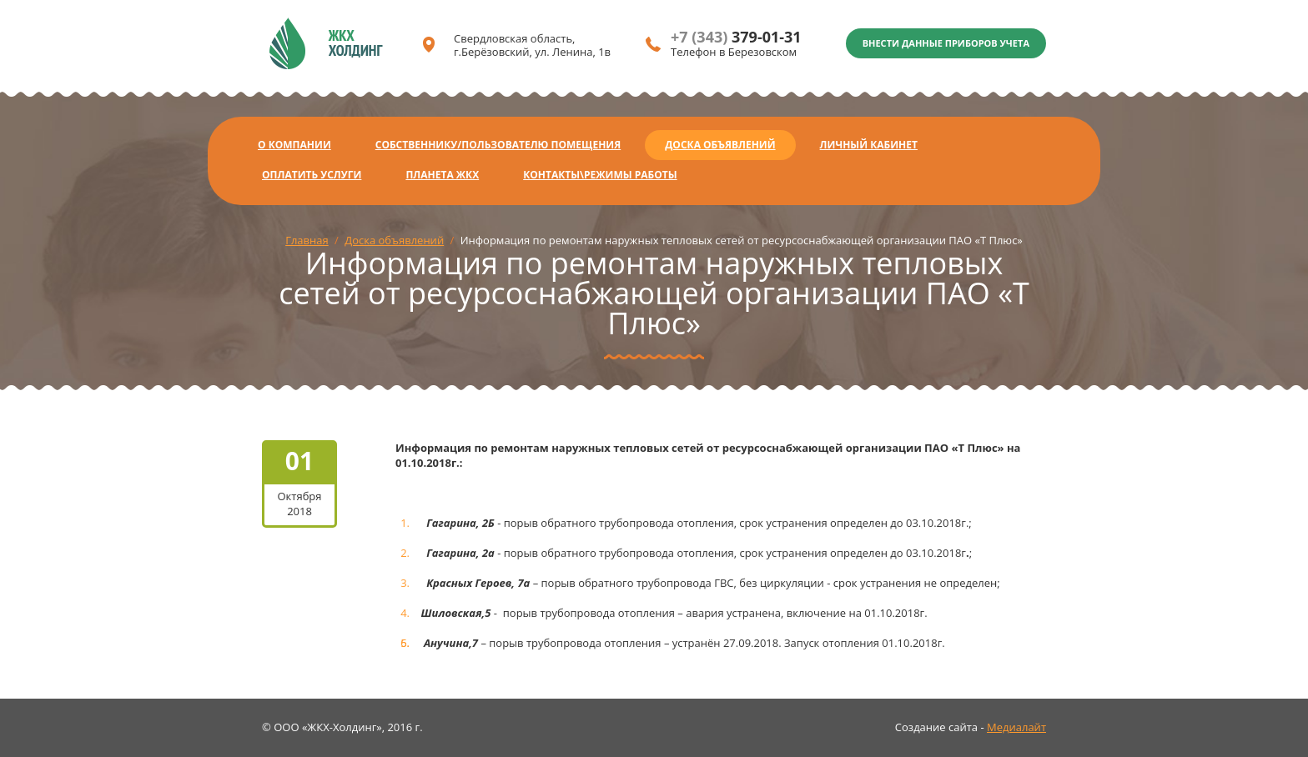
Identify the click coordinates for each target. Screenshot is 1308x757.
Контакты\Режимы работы (600, 175)
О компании (294, 145)
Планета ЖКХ (442, 175)
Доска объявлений (720, 145)
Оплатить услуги (311, 175)
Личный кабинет (869, 145)
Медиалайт (1016, 726)
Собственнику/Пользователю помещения (498, 145)
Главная (307, 240)
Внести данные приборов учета (946, 43)
